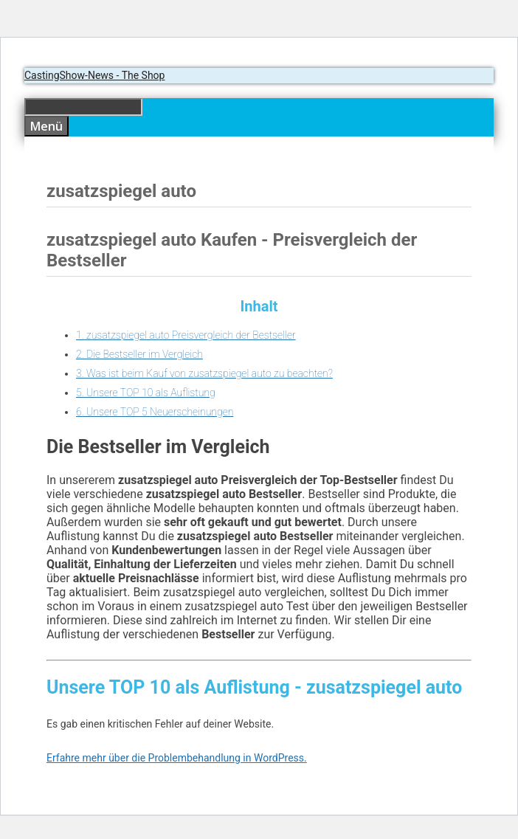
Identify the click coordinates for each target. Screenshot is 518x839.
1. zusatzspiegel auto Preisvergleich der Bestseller (186, 335)
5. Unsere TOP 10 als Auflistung (145, 392)
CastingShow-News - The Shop (94, 75)
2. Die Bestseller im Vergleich (139, 354)
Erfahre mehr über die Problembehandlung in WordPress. (176, 758)
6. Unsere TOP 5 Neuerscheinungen (154, 412)
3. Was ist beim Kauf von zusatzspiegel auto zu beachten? (204, 373)
